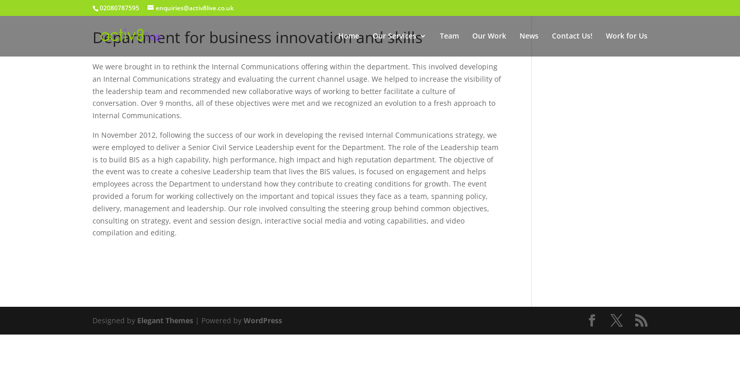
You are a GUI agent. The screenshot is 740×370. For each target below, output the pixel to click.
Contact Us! (572, 36)
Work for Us (626, 36)
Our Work (489, 36)
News (529, 36)
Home (348, 36)
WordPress (263, 320)
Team (449, 36)
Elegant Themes (165, 320)
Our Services (394, 36)
